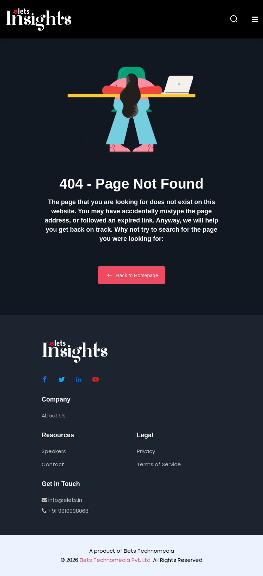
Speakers (54, 451)
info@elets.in (62, 500)
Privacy (146, 451)
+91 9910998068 (65, 511)
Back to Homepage (131, 275)
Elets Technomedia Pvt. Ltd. (116, 560)
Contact (53, 464)
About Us (54, 415)
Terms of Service (159, 464)
